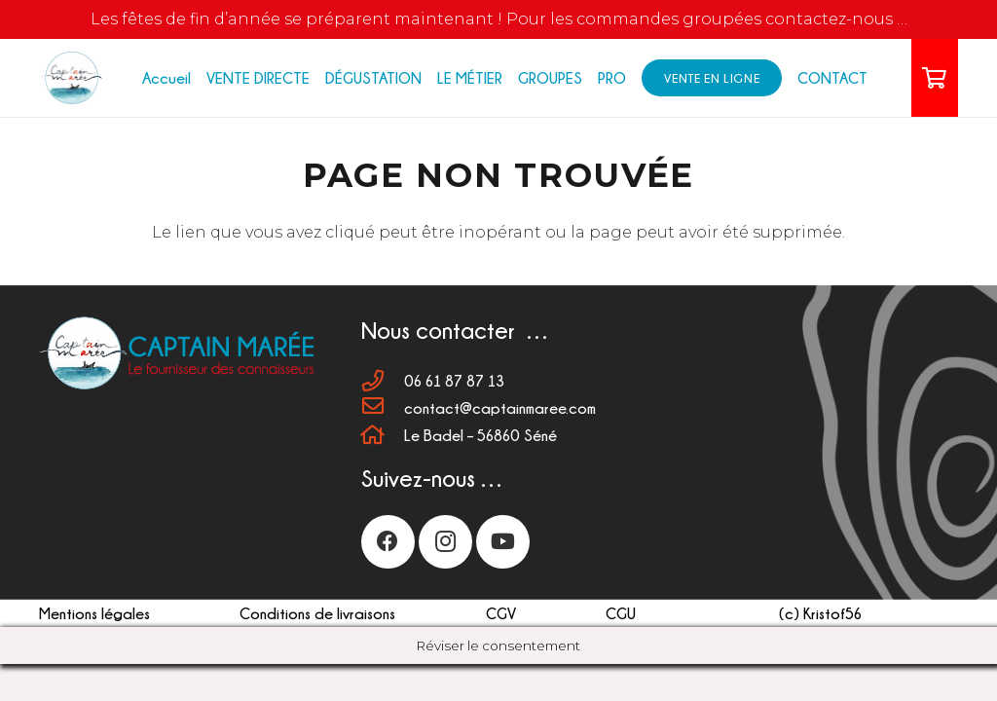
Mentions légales (94, 613)
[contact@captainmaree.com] (382, 408)
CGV (501, 613)
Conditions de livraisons (317, 613)
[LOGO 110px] (70, 78)
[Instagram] (445, 542)
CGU (621, 613)
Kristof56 (832, 613)
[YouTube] (503, 542)
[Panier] (934, 78)
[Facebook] (388, 542)
